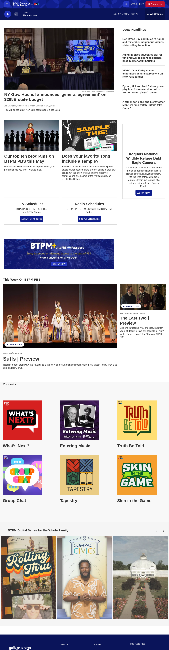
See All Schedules (31, 218)
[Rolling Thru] (28, 577)
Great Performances (12, 353)
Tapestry (68, 500)
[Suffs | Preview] (60, 316)
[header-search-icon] (126, 4)
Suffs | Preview (21, 359)
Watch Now (143, 192)
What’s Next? (16, 445)
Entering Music (75, 445)
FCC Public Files (137, 644)
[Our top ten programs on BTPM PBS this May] (31, 135)
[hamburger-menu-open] (7, 4)
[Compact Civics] (74, 577)
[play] (7, 14)
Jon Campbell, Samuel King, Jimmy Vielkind (23, 106)
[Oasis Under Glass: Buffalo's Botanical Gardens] (120, 577)
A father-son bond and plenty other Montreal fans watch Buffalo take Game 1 (143, 105)
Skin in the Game (134, 500)
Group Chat (14, 500)
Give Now (156, 4)
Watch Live (137, 4)
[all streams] (155, 14)
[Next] (163, 531)
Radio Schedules (89, 204)
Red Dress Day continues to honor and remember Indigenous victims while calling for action (143, 42)
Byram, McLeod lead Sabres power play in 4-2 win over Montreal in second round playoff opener (143, 89)
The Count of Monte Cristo (132, 313)
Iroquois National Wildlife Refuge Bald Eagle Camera (143, 158)
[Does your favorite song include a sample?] (89, 135)
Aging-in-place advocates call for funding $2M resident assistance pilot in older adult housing (142, 57)
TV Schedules (32, 204)
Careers (97, 645)
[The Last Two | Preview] (143, 297)
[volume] (16, 14)
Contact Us (63, 645)
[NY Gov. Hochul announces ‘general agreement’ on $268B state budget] (59, 59)
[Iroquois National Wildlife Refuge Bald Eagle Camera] (144, 136)
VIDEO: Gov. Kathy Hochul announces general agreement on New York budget (142, 73)
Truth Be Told (130, 445)
